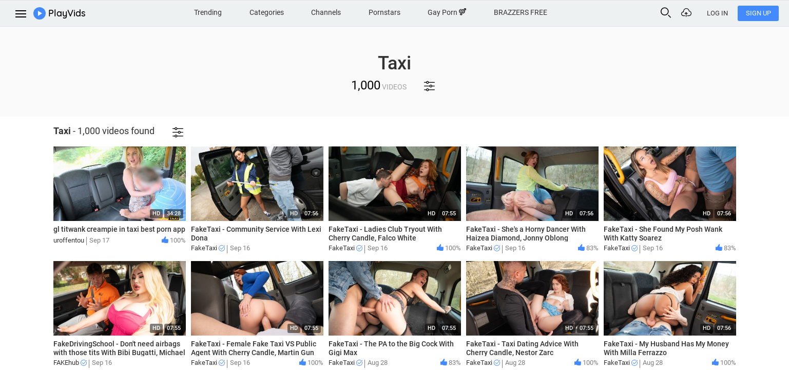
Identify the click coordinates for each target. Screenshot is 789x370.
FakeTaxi (208, 248)
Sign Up (758, 13)
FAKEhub (70, 362)
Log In (717, 13)
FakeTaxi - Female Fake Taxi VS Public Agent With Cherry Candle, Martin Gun (253, 348)
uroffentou (68, 240)
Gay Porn (447, 12)
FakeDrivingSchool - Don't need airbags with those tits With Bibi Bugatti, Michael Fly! (119, 352)
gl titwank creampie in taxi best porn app (119, 229)
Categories (266, 12)
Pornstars (384, 12)
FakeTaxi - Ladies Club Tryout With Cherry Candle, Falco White (385, 233)
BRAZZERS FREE (520, 12)
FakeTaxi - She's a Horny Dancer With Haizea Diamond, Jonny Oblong (526, 233)
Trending (208, 12)
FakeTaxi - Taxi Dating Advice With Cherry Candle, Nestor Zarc (522, 348)
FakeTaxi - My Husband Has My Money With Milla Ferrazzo (666, 348)
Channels (326, 12)
